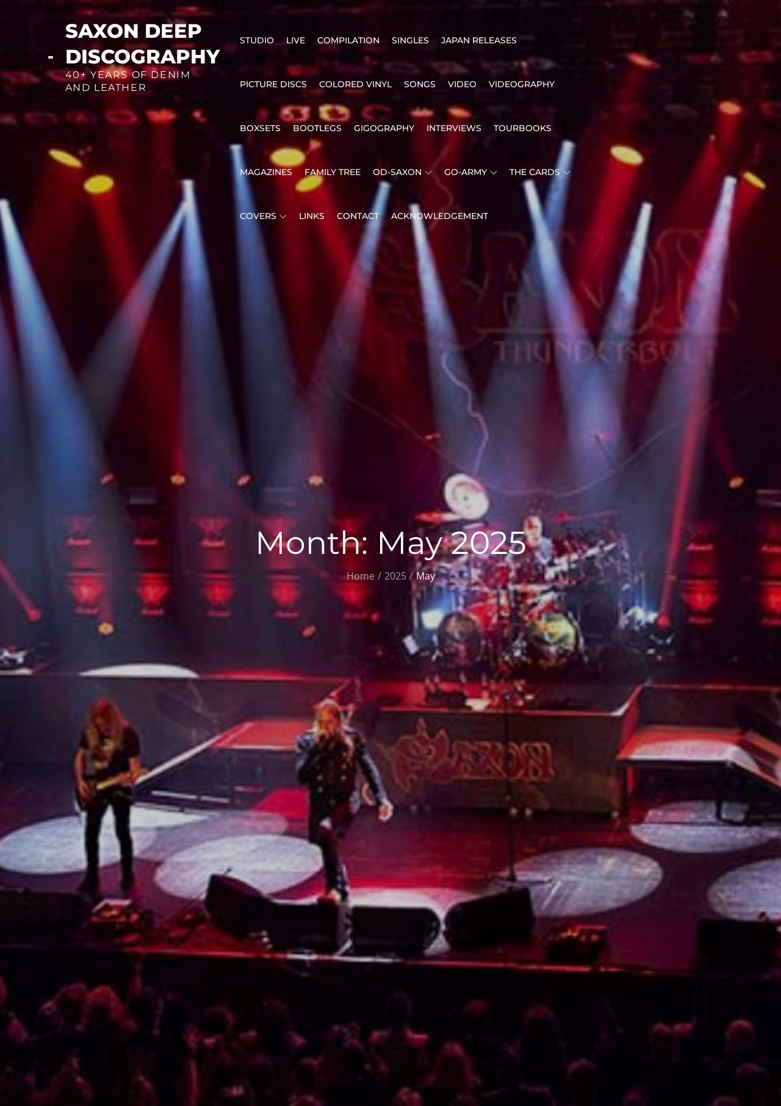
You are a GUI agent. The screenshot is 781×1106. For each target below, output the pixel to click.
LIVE (295, 40)
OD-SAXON (402, 172)
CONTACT (358, 215)
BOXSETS (260, 128)
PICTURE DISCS (273, 84)
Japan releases (479, 40)
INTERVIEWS (453, 128)
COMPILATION (348, 40)
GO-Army (470, 172)
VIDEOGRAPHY (522, 84)
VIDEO (462, 84)
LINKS (312, 215)
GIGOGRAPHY (384, 128)
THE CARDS (539, 172)
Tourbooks (523, 128)
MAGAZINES (266, 172)
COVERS (263, 215)
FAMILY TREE (332, 172)
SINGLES (410, 40)
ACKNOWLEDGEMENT (439, 215)
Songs (420, 84)
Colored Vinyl (355, 84)
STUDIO (257, 40)
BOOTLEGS (317, 128)
